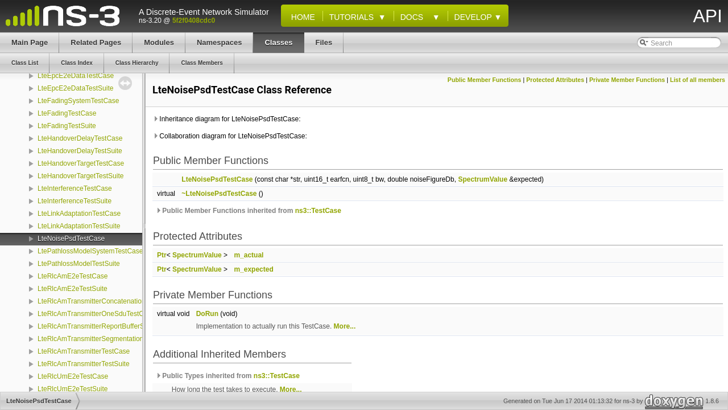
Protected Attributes (555, 79)
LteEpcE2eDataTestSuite (75, 88)
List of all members (697, 79)
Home (301, 17)
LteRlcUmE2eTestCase (73, 376)
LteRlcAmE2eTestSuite (72, 289)
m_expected (253, 269)
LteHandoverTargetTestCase (81, 163)
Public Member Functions (485, 79)
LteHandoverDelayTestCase (80, 138)
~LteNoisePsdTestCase (219, 194)
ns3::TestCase (318, 211)
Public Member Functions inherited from (248, 211)
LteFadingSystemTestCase (78, 101)
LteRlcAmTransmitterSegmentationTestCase (105, 339)
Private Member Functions (627, 79)
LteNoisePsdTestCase (71, 239)
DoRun (207, 314)
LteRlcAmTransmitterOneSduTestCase (96, 314)
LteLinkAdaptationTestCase (79, 214)
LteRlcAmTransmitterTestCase (84, 351)
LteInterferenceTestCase (75, 188)
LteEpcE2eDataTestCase (76, 76)
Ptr (162, 255)
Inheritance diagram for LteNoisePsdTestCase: (226, 119)
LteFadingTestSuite (67, 126)
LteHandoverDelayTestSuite (80, 151)
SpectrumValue (482, 179)
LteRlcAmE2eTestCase (72, 276)
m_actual (248, 255)
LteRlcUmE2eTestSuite (72, 389)
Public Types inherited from (227, 376)
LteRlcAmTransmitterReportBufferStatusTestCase (113, 326)
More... (345, 326)
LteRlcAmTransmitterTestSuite (84, 364)
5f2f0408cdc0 (193, 20)
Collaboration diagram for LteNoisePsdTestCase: (229, 136)
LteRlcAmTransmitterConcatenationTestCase (106, 301)
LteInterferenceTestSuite (74, 201)
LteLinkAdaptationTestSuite (79, 226)
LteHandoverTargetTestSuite (80, 176)
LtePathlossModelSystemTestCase (90, 251)
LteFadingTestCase (67, 113)
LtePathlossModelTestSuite (79, 264)
